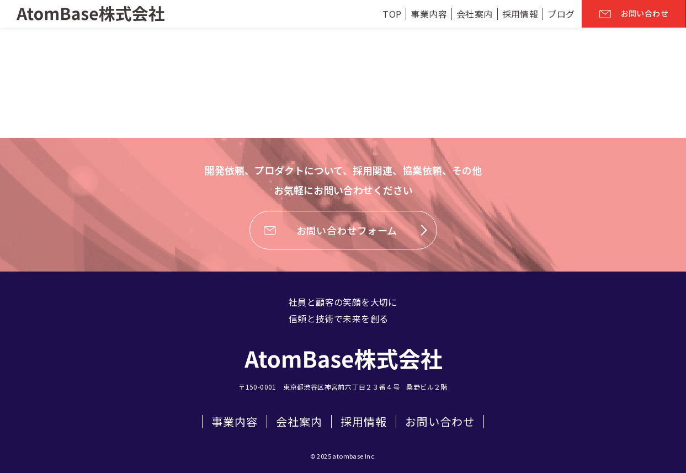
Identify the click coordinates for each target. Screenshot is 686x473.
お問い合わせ (440, 421)
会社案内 (299, 421)
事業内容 (234, 421)
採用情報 (364, 421)
